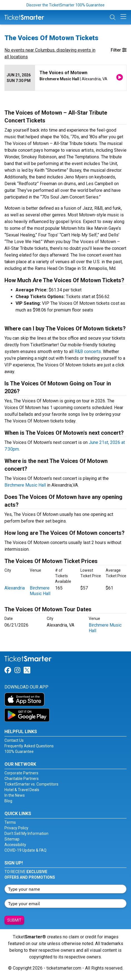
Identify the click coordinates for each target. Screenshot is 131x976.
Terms (10, 822)
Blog (8, 801)
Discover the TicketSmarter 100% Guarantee (65, 5)
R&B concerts (88, 351)
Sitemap (11, 839)
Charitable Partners (21, 778)
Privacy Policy (16, 828)
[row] (65, 78)
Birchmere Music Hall (25, 485)
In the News (14, 795)
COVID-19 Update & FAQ (25, 850)
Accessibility (15, 844)
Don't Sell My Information (26, 833)
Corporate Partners (21, 773)
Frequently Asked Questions (29, 746)
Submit (14, 920)
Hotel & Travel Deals (21, 789)
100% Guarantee (19, 751)
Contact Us (14, 740)
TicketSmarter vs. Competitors (31, 784)
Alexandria (14, 588)
